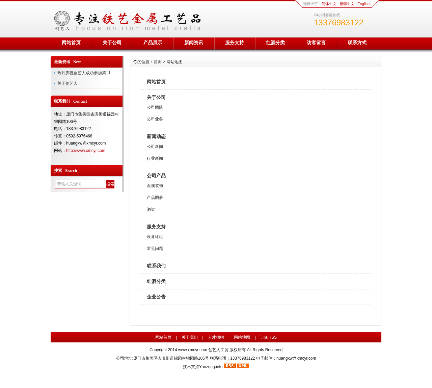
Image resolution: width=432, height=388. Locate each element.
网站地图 (242, 337)
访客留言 (316, 42)
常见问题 (155, 248)
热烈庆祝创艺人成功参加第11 (83, 73)
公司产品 (156, 175)
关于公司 (112, 42)
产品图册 (155, 197)
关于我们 (190, 337)
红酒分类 (275, 42)
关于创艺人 (67, 83)
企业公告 (156, 297)
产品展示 (152, 42)
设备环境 (155, 236)
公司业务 (155, 119)
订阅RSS (268, 337)
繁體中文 (347, 4)
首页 (158, 61)
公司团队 (155, 107)
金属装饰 (155, 185)
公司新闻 (155, 146)
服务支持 (234, 42)
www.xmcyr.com (192, 349)
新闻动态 (156, 136)
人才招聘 (216, 337)
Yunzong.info (210, 366)
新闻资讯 (193, 42)
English (363, 4)
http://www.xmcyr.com (85, 150)
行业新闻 (155, 158)
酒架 (151, 209)
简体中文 (329, 4)
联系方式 (357, 42)
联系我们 (156, 265)
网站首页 (71, 42)
